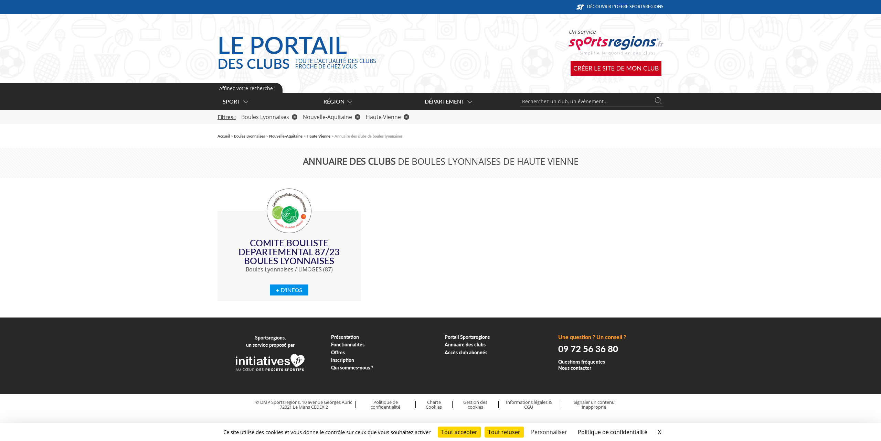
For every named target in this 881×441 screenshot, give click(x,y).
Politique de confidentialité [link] (612, 432)
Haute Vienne (387, 117)
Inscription (342, 360)
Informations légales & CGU (529, 405)
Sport (235, 101)
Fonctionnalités (347, 344)
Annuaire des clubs (465, 344)
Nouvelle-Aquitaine (331, 117)
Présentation (345, 337)
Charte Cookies (434, 405)
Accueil (223, 136)
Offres (338, 352)
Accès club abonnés (466, 352)
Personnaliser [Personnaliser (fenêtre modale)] (549, 432)
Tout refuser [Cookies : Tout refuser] (504, 432)
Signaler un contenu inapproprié (594, 405)
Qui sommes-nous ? (352, 367)
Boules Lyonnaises (269, 117)
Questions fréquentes (581, 362)
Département (448, 101)
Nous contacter (574, 368)
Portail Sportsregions (467, 337)
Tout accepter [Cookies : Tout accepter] (459, 432)
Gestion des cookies (475, 405)
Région (337, 101)
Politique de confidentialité (385, 405)
